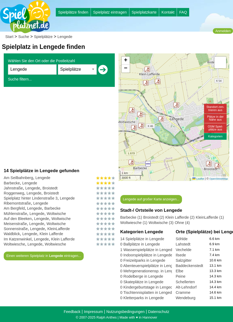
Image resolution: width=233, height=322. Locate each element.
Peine (180, 276)
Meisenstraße (15, 224)
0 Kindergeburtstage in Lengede (147, 287)
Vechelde (183, 250)
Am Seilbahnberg (18, 178)
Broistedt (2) (153, 217)
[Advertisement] (59, 127)
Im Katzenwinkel (18, 239)
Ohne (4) (182, 223)
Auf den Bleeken (18, 219)
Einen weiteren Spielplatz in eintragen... (43, 256)
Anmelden (223, 31)
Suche (23, 37)
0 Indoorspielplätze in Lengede (146, 255)
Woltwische (56, 213)
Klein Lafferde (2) (179, 217)
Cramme (183, 292)
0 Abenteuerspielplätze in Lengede (149, 266)
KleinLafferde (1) (210, 217)
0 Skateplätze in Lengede (141, 282)
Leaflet (198, 178)
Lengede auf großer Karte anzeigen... (151, 199)
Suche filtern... (20, 79)
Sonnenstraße (16, 229)
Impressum (93, 312)
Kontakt (168, 12)
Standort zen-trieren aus (215, 108)
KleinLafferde (58, 229)
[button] (148, 163)
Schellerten (185, 282)
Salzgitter (184, 260)
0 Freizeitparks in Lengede (143, 260)
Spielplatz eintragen (109, 12)
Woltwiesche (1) (133, 223)
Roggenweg (14, 193)
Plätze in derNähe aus (215, 118)
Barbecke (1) (131, 217)
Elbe (179, 271)
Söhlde (182, 239)
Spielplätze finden (73, 12)
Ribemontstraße (17, 203)
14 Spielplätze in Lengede (142, 239)
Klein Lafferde (51, 234)
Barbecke (12, 183)
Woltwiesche (14, 244)
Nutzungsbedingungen (125, 312)
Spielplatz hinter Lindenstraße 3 (30, 198)
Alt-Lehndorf (186, 287)
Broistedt (50, 188)
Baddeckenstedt (189, 266)
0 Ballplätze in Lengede (140, 244)
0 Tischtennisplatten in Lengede (147, 292)
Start (9, 37)
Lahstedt (183, 244)
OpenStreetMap (218, 178)
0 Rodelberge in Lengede (141, 276)
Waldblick (12, 234)
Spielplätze (43, 37)
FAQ (183, 12)
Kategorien (215, 136)
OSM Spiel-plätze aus (215, 128)
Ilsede (181, 255)
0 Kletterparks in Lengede (142, 298)
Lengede (64, 37)
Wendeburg (185, 298)
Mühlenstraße (15, 213)
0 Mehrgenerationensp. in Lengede (150, 271)
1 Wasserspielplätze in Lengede (147, 250)
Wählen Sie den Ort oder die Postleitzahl (41, 61)
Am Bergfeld (14, 208)
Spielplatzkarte (144, 12)
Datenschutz (158, 312)
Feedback (72, 312)
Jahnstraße (13, 188)
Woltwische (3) (161, 223)
